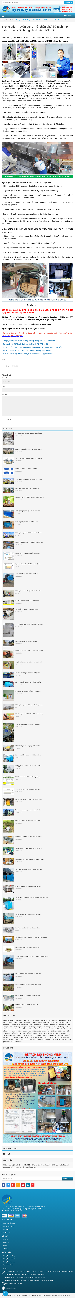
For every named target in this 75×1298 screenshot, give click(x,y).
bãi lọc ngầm (62, 1024)
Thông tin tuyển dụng (9, 1223)
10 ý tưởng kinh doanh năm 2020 (12, 1020)
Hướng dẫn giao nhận (9, 1262)
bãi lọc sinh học (7, 1029)
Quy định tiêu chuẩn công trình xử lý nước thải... (29, 662)
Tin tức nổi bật (9, 428)
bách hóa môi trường (36, 1024)
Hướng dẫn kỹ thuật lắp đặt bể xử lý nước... (27, 553)
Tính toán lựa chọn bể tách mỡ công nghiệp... (28, 777)
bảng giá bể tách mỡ (53, 1035)
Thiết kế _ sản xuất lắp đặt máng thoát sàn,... (28, 789)
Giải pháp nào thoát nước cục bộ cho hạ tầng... (28, 848)
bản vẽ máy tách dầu (62, 1033)
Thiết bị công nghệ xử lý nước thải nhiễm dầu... (28, 511)
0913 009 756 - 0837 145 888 (13, 1284)
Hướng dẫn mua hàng (9, 1256)
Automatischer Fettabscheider (19, 1024)
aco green (36, 1020)
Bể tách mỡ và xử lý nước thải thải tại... (26, 468)
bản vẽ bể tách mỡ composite (37, 1031)
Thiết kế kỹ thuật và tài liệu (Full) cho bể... (27, 573)
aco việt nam (52, 1020)
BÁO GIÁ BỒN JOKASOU (59, 1039)
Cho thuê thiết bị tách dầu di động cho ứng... (28, 995)
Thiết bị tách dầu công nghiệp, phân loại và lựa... (29, 479)
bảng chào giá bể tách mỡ (24, 1035)
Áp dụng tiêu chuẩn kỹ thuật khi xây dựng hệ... (28, 449)
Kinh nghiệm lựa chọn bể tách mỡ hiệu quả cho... (29, 705)
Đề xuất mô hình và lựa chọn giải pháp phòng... (28, 984)
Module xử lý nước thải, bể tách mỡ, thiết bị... (28, 691)
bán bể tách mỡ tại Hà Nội (45, 1029)
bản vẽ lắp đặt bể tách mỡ (46, 1033)
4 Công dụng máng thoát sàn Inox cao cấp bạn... (29, 624)
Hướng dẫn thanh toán (9, 1259)
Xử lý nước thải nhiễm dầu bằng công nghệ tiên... (29, 458)
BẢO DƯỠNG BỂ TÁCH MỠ (11, 1039)
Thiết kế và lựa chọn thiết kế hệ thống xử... (27, 724)
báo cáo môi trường (63, 1037)
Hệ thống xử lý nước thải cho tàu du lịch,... (27, 522)
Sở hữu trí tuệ (7, 1232)
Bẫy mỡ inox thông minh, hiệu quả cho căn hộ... (29, 836)
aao (25, 1020)
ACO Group (44, 1020)
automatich (6, 1024)
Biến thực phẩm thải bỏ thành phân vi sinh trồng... (29, 714)
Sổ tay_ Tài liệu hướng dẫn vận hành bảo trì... (28, 766)
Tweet (3, 360)
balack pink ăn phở (19, 1029)
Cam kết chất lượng (8, 1226)
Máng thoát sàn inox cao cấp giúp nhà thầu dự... (29, 433)
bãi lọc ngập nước (63, 1027)
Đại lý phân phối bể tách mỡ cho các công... (27, 928)
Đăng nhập (6, 1242)
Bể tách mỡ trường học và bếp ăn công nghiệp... (29, 542)
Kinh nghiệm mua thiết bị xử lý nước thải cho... (28, 591)
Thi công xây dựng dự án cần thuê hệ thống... (28, 673)
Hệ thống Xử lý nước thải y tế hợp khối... (27, 641)
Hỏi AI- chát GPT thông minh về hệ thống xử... (28, 973)
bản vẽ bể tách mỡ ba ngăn (19, 1031)
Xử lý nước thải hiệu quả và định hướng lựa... (28, 755)
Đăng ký (5, 1245)
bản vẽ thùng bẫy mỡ (9, 1035)
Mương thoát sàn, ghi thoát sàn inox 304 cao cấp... (29, 886)
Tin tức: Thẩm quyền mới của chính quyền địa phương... (31, 937)
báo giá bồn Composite (43, 1039)
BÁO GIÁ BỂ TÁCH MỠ (28, 1039)
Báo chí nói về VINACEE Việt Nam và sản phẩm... (29, 497)
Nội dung (5, 394)
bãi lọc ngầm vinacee (50, 1027)
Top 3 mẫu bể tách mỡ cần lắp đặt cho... (26, 609)
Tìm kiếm (5, 1239)
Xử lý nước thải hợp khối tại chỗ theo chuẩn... (28, 682)
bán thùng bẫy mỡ (60, 1029)
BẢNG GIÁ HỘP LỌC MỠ (21, 1037)
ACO (29, 1020)
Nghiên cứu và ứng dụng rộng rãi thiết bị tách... (28, 799)
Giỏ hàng (5, 1248)
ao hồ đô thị (27, 1022)
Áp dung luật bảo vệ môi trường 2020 (43, 1022)
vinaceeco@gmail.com (11, 1288)
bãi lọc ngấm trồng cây (20, 1027)
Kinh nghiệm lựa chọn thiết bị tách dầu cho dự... (29, 533)
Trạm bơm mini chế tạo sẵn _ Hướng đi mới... (28, 810)
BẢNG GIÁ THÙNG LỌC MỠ (39, 1037)
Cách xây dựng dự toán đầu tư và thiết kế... (27, 488)
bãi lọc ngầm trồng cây (35, 1027)
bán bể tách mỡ (31, 1029)
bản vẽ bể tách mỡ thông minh (56, 1031)
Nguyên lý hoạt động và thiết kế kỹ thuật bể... (28, 564)
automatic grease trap (62, 1022)
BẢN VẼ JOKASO (32, 1033)
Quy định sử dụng (8, 1265)
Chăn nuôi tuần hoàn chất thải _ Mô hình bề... (28, 820)
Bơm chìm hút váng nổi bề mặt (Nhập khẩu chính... (29, 650)
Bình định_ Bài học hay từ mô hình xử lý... (27, 1004)
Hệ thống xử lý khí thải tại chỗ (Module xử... (27, 947)
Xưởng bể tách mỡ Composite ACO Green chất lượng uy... (32, 897)
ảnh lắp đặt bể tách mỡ (15, 1022)
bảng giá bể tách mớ (40, 1035)
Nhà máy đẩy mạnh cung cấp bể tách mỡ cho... (28, 746)
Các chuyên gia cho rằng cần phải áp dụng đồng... (29, 859)
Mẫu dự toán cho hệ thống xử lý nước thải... (27, 600)
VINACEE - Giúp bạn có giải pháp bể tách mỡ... (28, 869)
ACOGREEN (62, 1020)
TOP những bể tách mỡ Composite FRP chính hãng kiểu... (32, 956)
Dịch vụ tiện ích (7, 1229)
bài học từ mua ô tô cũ (50, 1024)
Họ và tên (5, 378)
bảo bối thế (52, 1037)
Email (4, 386)
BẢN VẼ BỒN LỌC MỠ (18, 1033)
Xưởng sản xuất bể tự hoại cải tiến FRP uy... (28, 914)
